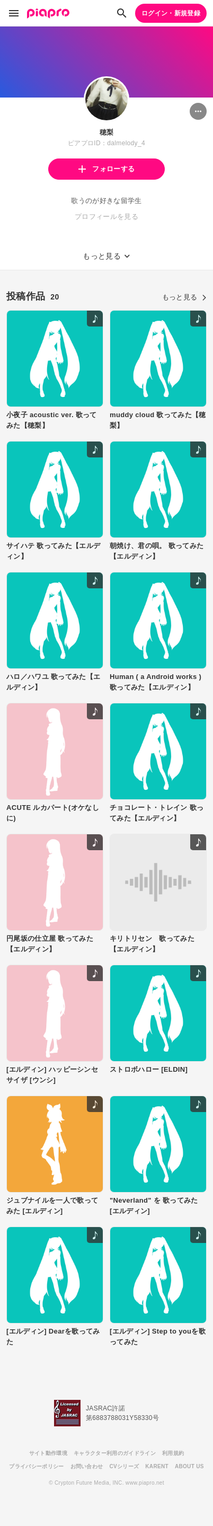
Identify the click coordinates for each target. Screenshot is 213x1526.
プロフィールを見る (106, 216)
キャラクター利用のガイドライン (115, 1453)
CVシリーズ (124, 1466)
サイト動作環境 (48, 1453)
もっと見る (184, 297)
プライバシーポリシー (36, 1466)
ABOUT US (189, 1466)
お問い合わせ (86, 1466)
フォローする (106, 169)
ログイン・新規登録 (170, 13)
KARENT (156, 1466)
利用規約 (173, 1453)
